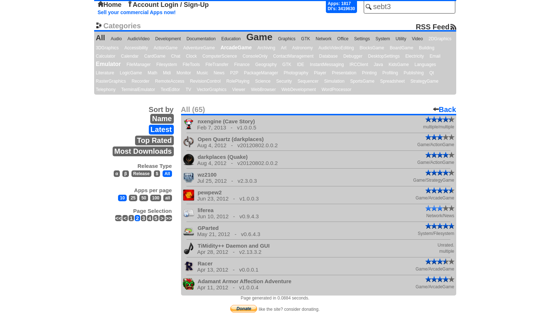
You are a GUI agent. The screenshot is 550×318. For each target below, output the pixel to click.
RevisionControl (205, 81)
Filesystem (166, 64)
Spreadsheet (392, 81)
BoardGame (401, 47)
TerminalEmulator (138, 89)
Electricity (414, 56)
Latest (161, 129)
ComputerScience (219, 56)
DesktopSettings (384, 56)
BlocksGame (372, 47)
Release (141, 173)
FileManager (138, 64)
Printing (369, 72)
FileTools (191, 64)
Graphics (286, 38)
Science (263, 81)
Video (417, 38)
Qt (431, 72)
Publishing (414, 72)
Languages (425, 64)
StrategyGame (424, 81)
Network (324, 38)
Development (168, 38)
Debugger (352, 56)
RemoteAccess (169, 81)
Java (378, 64)
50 (143, 198)
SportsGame (362, 81)
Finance (242, 64)
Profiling (390, 72)
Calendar (130, 56)
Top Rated (154, 140)
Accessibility (136, 47)
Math (153, 72)
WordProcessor (336, 89)
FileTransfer (217, 64)
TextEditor (170, 89)
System (382, 38)
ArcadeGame (236, 47)
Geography (266, 64)
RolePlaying (237, 81)
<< (118, 218)
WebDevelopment (298, 89)
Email (434, 56)
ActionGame (165, 47)
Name (162, 119)
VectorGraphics (212, 89)
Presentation (344, 72)
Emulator (108, 64)
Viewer (238, 89)
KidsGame (399, 64)
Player (320, 72)
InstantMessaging (327, 64)
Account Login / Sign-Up (168, 4)
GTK (305, 38)
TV (188, 89)
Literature (105, 72)
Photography (296, 72)
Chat (175, 56)
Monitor (184, 72)
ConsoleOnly (255, 56)
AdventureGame (199, 47)
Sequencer (308, 81)
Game (259, 37)
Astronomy (302, 47)
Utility (401, 38)
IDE (300, 64)
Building (426, 47)
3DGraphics (107, 47)
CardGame (154, 56)
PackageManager (261, 72)
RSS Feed (432, 26)
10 (122, 198)
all (167, 198)
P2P (234, 72)
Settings (362, 38)
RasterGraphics (111, 81)
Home (110, 4)
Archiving (266, 47)
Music (202, 72)
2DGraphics (440, 38)
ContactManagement (293, 56)
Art (283, 47)
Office (342, 38)
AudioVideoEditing (336, 47)
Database (328, 56)
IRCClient (358, 64)
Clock (191, 56)
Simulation (334, 81)
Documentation (201, 38)
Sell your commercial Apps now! (137, 12)
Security (284, 81)
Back (444, 109)
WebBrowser (263, 89)
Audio (116, 38)
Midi (167, 72)
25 (133, 198)
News (219, 72)
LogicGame (131, 72)
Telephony (106, 89)
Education (230, 38)
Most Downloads (143, 151)
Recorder (140, 81)
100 (155, 198)
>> (168, 218)
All (100, 38)
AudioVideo (138, 38)
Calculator (106, 56)
